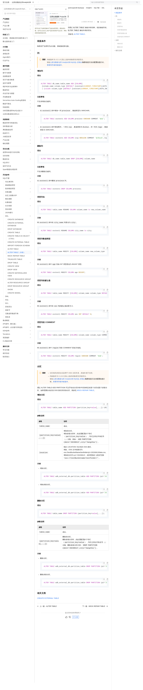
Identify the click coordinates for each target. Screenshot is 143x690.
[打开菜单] (3, 3)
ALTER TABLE (79, 41)
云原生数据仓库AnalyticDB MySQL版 (72, 15)
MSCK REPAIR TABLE (85, 399)
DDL (103, 15)
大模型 (23, 4)
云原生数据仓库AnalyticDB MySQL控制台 (66, 70)
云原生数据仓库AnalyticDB (21, 10)
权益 (44, 4)
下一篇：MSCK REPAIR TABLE (95, 616)
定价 (49, 4)
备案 (117, 3)
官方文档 (6, 10)
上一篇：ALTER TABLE (47, 616)
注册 (128, 3)
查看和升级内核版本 (54, 72)
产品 (29, 4)
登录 (136, 3)
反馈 (75, 627)
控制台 (122, 3)
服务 (67, 4)
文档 (112, 3)
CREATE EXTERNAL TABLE (48, 608)
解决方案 (37, 4)
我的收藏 (103, 29)
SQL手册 (96, 15)
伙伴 (62, 4)
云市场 (56, 4)
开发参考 (89, 15)
